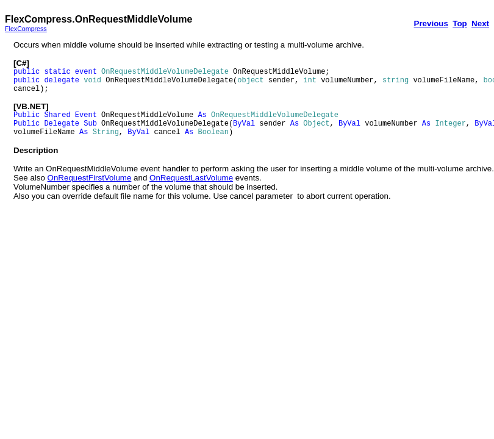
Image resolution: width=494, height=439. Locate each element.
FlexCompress (26, 28)
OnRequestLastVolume (191, 177)
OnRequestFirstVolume (90, 177)
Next (480, 23)
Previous (431, 23)
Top (460, 23)
